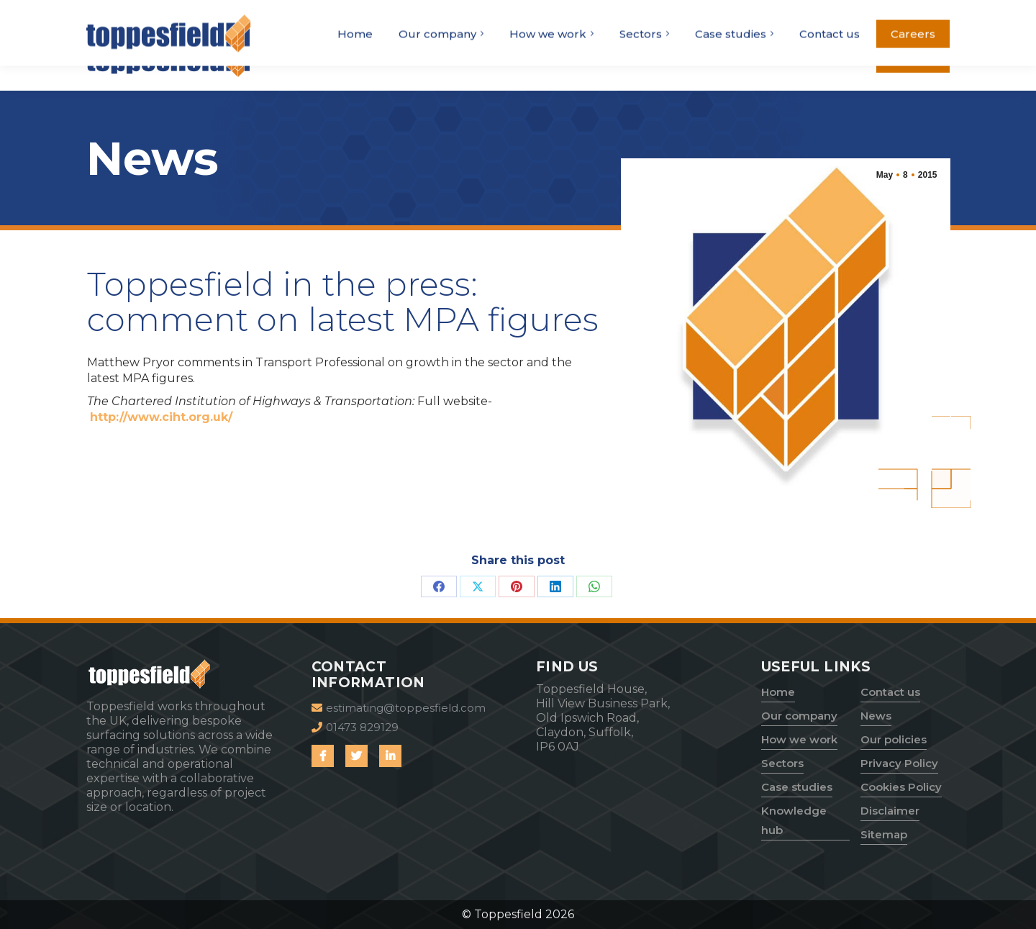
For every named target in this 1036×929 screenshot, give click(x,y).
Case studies (796, 787)
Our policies (893, 739)
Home (778, 692)
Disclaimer (889, 810)
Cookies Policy (901, 787)
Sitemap (883, 834)
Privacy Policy (899, 763)
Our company (799, 715)
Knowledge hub (794, 820)
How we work (799, 739)
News (875, 715)
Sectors (782, 763)
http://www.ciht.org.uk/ (161, 417)
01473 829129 (736, 12)
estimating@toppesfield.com (869, 12)
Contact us (890, 692)
